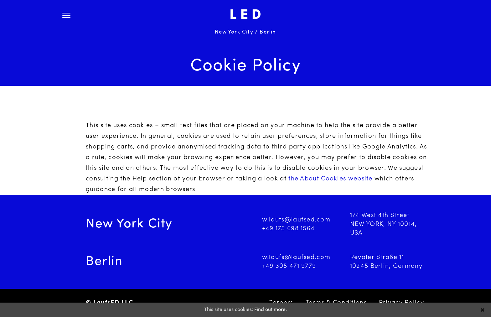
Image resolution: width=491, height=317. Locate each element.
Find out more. (270, 309)
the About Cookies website (330, 179)
